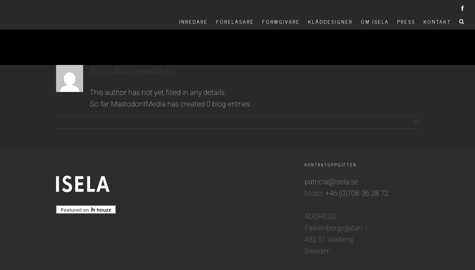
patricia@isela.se (331, 182)
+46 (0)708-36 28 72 (357, 193)
